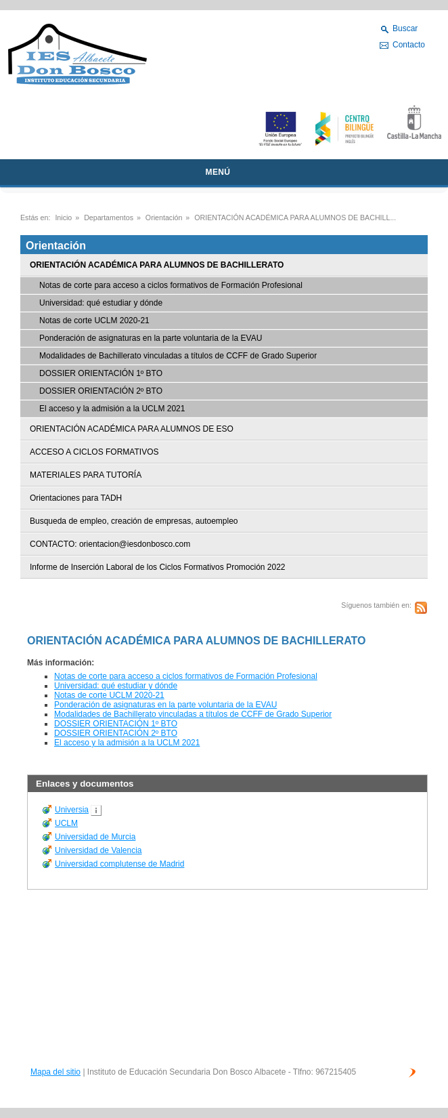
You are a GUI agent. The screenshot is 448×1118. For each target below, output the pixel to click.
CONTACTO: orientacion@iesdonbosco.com (110, 544)
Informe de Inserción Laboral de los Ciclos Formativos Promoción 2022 (158, 567)
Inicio (63, 217)
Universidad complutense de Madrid (119, 864)
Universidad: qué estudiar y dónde (100, 303)
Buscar (405, 28)
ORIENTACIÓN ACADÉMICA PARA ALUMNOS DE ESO (131, 429)
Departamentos (108, 217)
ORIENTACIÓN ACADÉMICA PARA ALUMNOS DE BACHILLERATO (157, 265)
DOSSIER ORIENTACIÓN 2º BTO (100, 391)
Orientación (164, 217)
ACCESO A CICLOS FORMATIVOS (94, 452)
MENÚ (218, 172)
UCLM (66, 823)
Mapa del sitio (55, 1072)
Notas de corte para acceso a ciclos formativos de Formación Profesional (171, 285)
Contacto (409, 44)
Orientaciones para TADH (76, 498)
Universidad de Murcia (95, 837)
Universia (72, 809)
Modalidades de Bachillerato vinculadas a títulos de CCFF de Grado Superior (178, 355)
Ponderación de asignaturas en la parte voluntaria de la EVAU (150, 338)
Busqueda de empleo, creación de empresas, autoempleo (134, 521)
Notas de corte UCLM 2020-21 (94, 320)
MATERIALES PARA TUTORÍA (85, 475)
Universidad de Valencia (98, 850)
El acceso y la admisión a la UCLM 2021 (112, 408)
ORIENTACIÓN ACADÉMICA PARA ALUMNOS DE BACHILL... (295, 217)
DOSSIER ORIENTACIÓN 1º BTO (100, 373)
